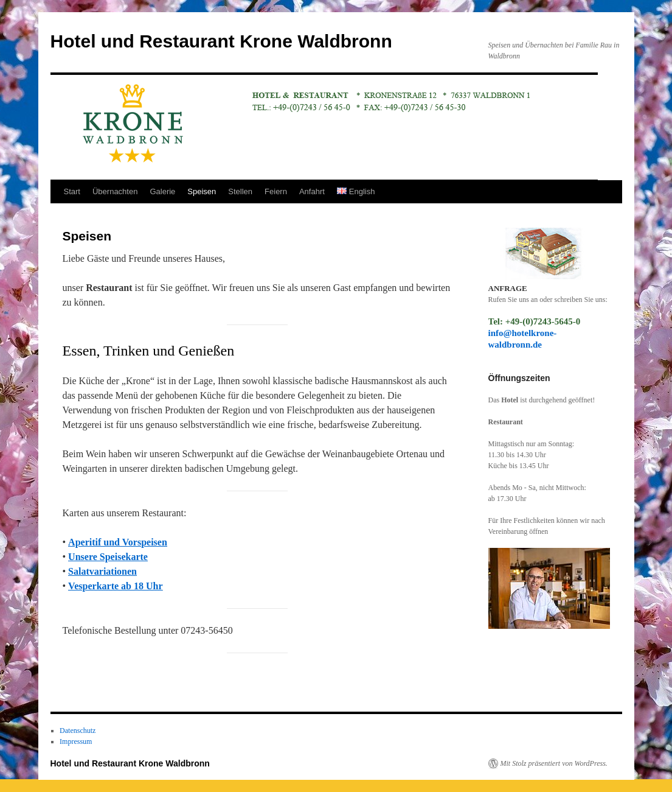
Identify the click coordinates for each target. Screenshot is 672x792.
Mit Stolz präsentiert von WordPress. (554, 763)
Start (72, 191)
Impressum (76, 741)
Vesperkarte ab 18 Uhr (115, 586)
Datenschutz (77, 730)
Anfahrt (312, 191)
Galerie (162, 191)
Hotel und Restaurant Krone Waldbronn (221, 41)
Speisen (201, 191)
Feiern (276, 191)
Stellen (240, 191)
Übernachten (114, 191)
